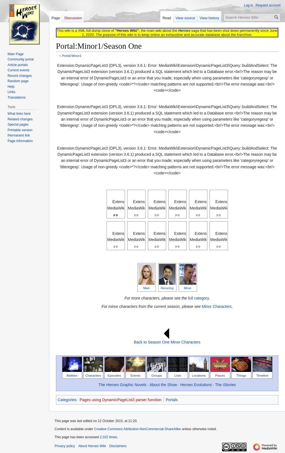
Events (136, 375)
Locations (199, 375)
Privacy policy (65, 446)
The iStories (225, 385)
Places (220, 375)
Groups (156, 375)
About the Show (163, 385)
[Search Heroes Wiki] (252, 17)
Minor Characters (217, 306)
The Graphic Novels (123, 385)
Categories (67, 400)
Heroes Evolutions (196, 385)
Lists (178, 375)
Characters (93, 375)
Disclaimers (118, 446)
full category (198, 298)
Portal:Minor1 (72, 55)
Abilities (71, 375)
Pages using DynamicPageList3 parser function (120, 400)
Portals (172, 400)
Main (146, 288)
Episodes (114, 375)
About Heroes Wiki (92, 446)
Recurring (167, 288)
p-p (115, 214)
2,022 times (108, 437)
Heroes (184, 30)
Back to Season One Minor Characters (167, 342)
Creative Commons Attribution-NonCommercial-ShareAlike (137, 429)
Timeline (262, 375)
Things (241, 375)
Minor (187, 288)
